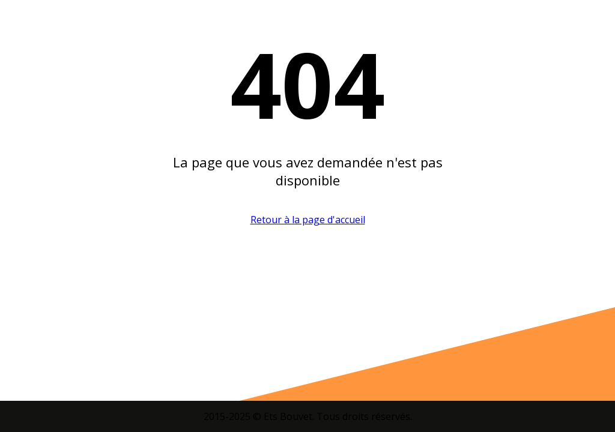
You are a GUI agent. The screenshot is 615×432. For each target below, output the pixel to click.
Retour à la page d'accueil (307, 219)
